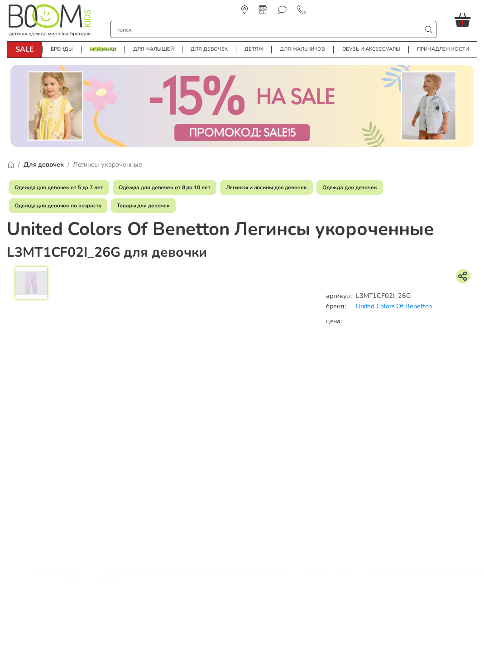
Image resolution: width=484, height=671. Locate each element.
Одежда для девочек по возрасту (57, 205)
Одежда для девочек (349, 187)
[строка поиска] (268, 29)
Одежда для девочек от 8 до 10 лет (165, 187)
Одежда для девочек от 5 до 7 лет (58, 187)
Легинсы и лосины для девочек (266, 187)
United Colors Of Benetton (394, 306)
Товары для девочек (143, 205)
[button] (466, 20)
